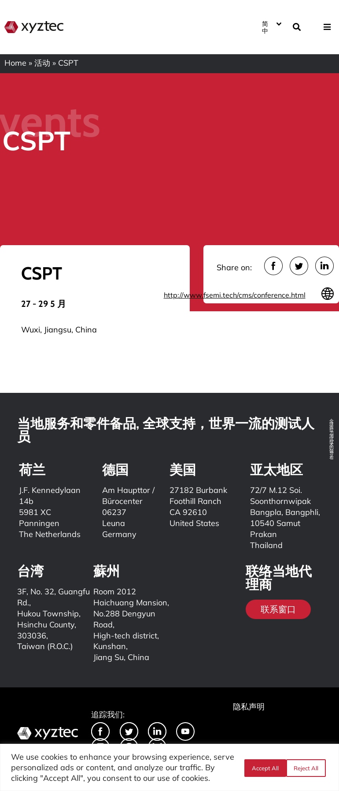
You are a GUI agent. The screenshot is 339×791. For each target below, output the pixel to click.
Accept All (307, 767)
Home (15, 63)
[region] (169, 767)
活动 (42, 63)
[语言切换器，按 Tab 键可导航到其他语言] (271, 26)
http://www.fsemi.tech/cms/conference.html (235, 295)
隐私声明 (249, 706)
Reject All (263, 767)
